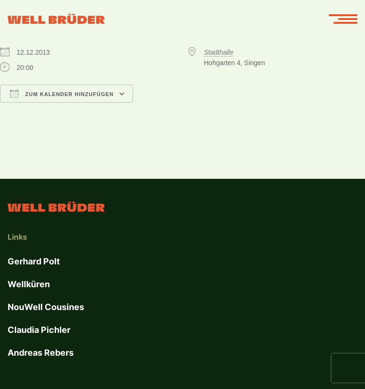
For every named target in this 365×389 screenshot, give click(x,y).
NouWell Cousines (46, 307)
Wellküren (29, 284)
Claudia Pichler (39, 330)
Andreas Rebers (41, 353)
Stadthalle (218, 52)
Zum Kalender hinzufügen (62, 93)
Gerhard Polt (34, 261)
